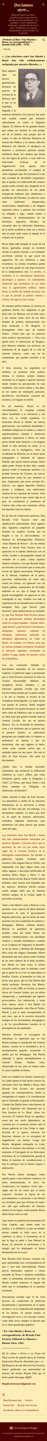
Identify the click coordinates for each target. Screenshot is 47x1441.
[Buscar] (43, 5)
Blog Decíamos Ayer (12, 1400)
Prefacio (29, 1400)
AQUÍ (28, 1377)
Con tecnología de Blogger (23, 1428)
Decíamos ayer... (23, 7)
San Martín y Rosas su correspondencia (21, 1410)
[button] (43, 40)
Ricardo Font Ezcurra (27, 1405)
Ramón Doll (8, 1405)
